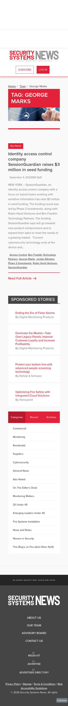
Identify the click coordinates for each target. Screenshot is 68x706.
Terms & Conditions (44, 684)
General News (21, 470)
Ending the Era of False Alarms (35, 313)
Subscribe (24, 69)
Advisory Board (34, 633)
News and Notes (22, 530)
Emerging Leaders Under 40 (29, 513)
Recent (34, 417)
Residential (19, 445)
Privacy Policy (13, 684)
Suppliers (18, 453)
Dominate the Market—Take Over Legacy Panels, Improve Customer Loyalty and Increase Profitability (35, 338)
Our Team (34, 625)
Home (12, 86)
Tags (23, 86)
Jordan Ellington (45, 259)
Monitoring (19, 436)
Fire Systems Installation (26, 521)
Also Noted (15, 146)
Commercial (19, 428)
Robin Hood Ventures (45, 263)
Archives (51, 417)
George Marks (27, 259)
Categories (17, 417)
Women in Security (23, 538)
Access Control (18, 254)
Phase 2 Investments (20, 263)
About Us (34, 618)
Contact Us (34, 641)
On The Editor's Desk (25, 487)
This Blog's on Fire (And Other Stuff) (33, 547)
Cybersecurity (21, 462)
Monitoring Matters (23, 496)
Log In (43, 69)
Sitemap (27, 684)
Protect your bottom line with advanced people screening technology (33, 368)
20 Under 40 (20, 504)
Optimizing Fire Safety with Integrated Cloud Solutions (32, 393)
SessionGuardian (17, 267)
